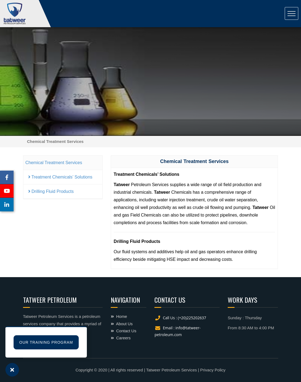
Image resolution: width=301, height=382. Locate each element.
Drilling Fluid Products (51, 191)
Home (119, 316)
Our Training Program (46, 342)
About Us (122, 323)
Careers (121, 338)
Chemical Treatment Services (54, 162)
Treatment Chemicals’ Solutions (60, 177)
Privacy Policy (212, 370)
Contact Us (123, 330)
